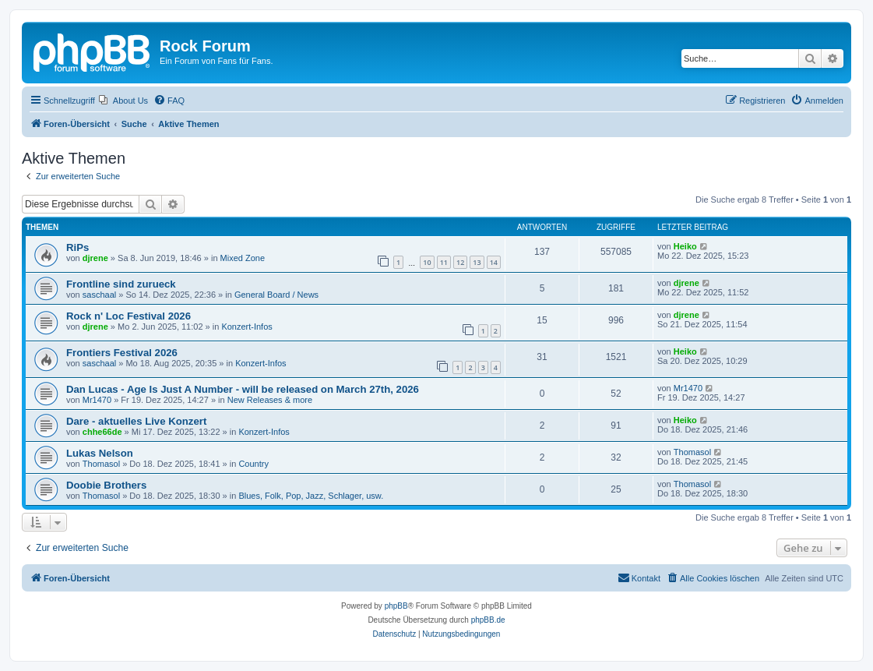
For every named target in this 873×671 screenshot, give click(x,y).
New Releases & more (269, 399)
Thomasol (101, 463)
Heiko (685, 246)
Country (253, 463)
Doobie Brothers (106, 485)
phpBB (396, 606)
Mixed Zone (242, 258)
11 (444, 262)
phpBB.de (488, 620)
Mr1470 (97, 399)
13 (477, 262)
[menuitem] (123, 100)
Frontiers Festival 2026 (122, 352)
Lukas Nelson (99, 453)
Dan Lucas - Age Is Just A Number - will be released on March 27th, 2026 (242, 389)
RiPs (77, 247)
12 (460, 262)
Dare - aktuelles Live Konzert (136, 421)
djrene (95, 258)
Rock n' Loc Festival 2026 (128, 316)
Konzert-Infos (246, 326)
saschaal (99, 294)
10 (427, 262)
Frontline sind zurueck (121, 284)
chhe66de (102, 431)
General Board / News (276, 294)
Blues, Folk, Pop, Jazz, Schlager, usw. (310, 495)
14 (494, 262)
